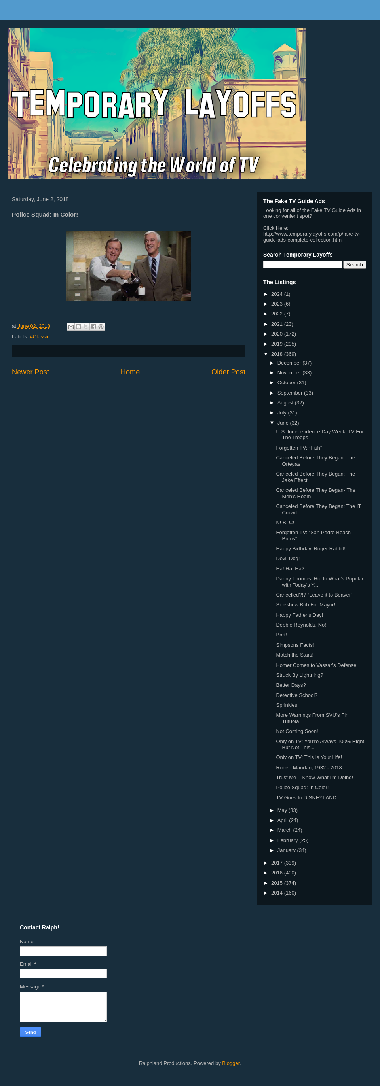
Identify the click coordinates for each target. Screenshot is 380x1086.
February (288, 840)
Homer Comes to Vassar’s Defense (316, 665)
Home (130, 372)
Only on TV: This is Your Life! (309, 757)
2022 (277, 314)
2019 (277, 344)
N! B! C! (285, 522)
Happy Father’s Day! (299, 615)
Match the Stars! (295, 655)
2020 (277, 334)
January (287, 850)
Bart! (281, 635)
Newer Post (30, 372)
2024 (277, 294)
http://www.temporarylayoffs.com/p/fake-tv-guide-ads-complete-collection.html (311, 237)
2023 (277, 304)
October (287, 382)
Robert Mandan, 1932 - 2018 (309, 768)
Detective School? (296, 695)
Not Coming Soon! (297, 731)
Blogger (230, 1063)
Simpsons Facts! (295, 645)
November (290, 373)
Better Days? (291, 685)
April (283, 820)
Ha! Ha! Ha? (290, 569)
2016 (277, 873)
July (282, 413)
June (283, 423)
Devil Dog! (288, 558)
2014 (277, 893)
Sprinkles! (287, 705)
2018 (277, 354)
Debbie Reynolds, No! (301, 625)
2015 (277, 883)
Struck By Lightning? (299, 675)
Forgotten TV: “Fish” (299, 448)
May (283, 810)
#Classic (39, 337)
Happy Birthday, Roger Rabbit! (310, 548)
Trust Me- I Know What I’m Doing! (314, 777)
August (286, 403)
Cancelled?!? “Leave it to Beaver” (314, 595)
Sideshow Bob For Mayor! (305, 605)
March (285, 830)
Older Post (228, 372)
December (290, 363)
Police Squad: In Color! (302, 787)
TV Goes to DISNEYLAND (306, 798)
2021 (277, 324)
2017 (277, 863)
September (290, 393)
